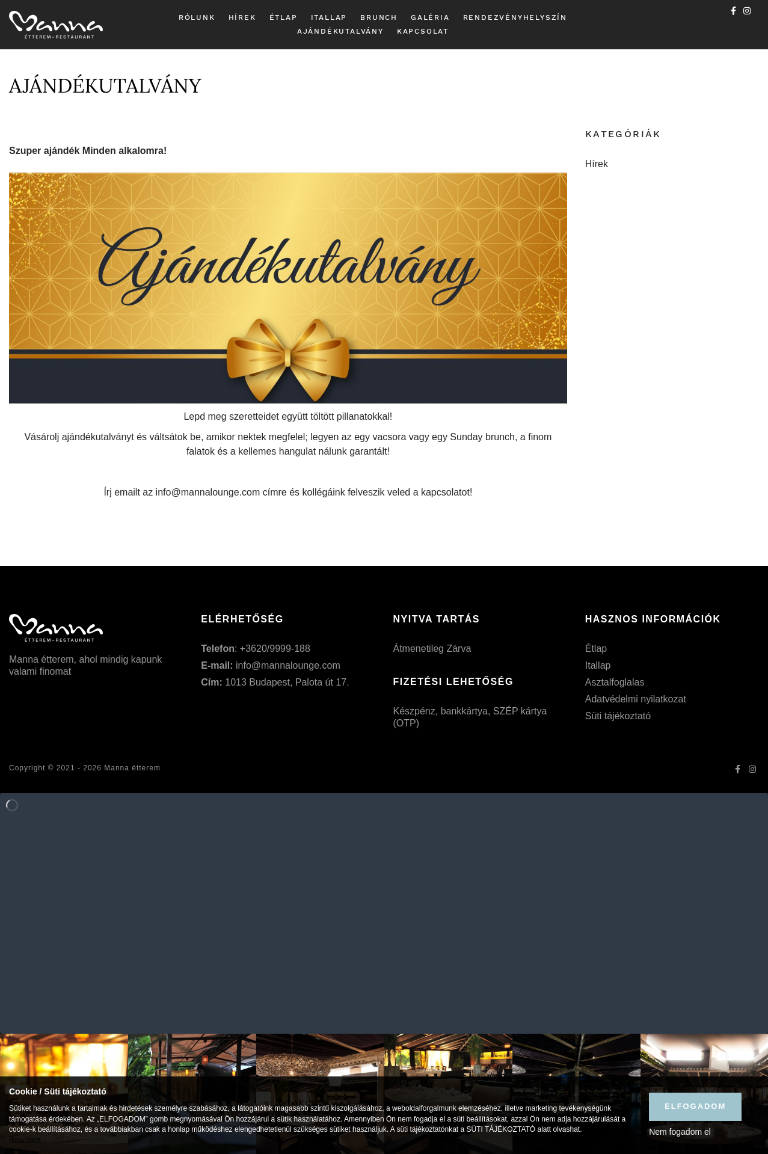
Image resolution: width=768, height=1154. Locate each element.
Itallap (329, 17)
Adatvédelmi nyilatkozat (635, 699)
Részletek (25, 1139)
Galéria (430, 17)
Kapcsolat (423, 31)
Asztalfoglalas (615, 682)
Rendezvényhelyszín (515, 17)
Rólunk (197, 17)
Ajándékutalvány (340, 31)
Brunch (379, 17)
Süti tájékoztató (618, 716)
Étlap (283, 17)
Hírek (242, 17)
